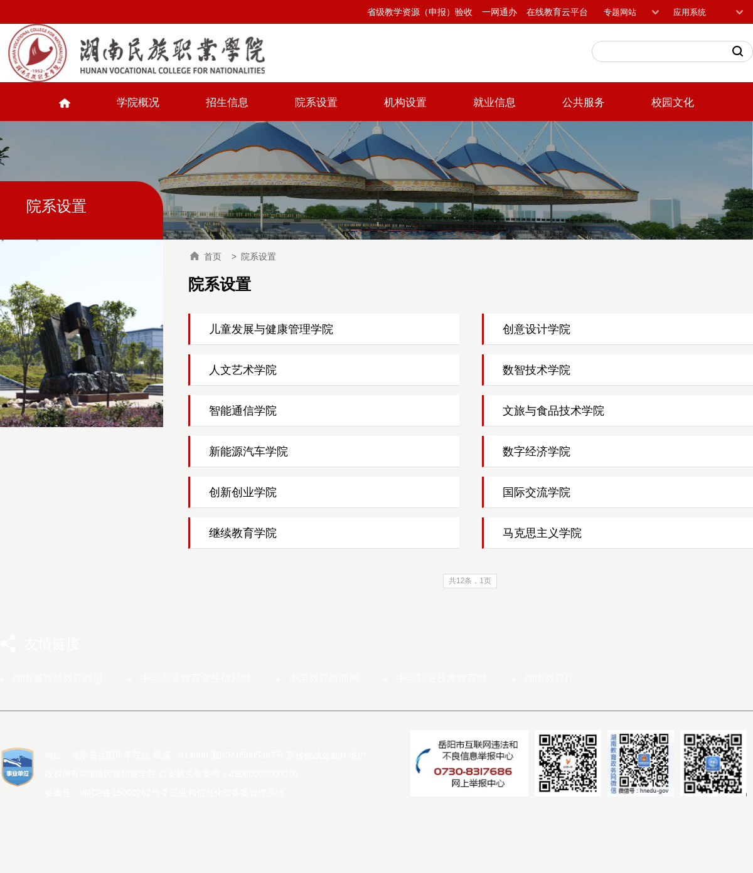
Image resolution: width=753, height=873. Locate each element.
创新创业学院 (243, 492)
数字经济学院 (536, 451)
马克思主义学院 (542, 533)
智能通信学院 (243, 411)
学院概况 (138, 102)
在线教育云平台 (557, 12)
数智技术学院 (536, 370)
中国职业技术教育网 (442, 678)
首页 (206, 256)
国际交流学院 (536, 492)
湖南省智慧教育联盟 (58, 678)
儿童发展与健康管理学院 (271, 329)
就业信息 (494, 102)
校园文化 (672, 102)
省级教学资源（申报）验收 (420, 12)
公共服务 (583, 102)
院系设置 (316, 102)
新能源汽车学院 (248, 451)
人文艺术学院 (243, 370)
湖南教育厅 (550, 678)
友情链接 (52, 644)
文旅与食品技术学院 (553, 411)
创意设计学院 (536, 329)
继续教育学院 (243, 533)
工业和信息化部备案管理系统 (227, 793)
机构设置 (405, 102)
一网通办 (499, 12)
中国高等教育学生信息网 (196, 678)
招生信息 (227, 102)
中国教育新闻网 (324, 678)
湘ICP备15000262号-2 (124, 793)
